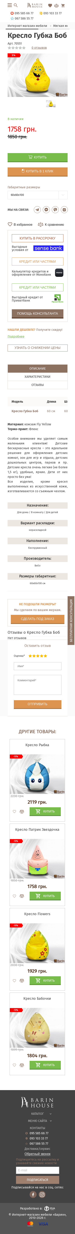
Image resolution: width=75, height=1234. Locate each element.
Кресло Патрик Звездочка (37, 829)
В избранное (23, 224)
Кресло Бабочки (37, 998)
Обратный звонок (37, 1154)
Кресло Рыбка (37, 745)
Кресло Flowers (37, 914)
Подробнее (16, 336)
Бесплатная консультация (71, 620)
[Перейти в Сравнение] (56, 5)
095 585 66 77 (39, 1133)
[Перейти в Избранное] (50, 5)
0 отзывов (39, 47)
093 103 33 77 (39, 1138)
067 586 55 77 (39, 1143)
